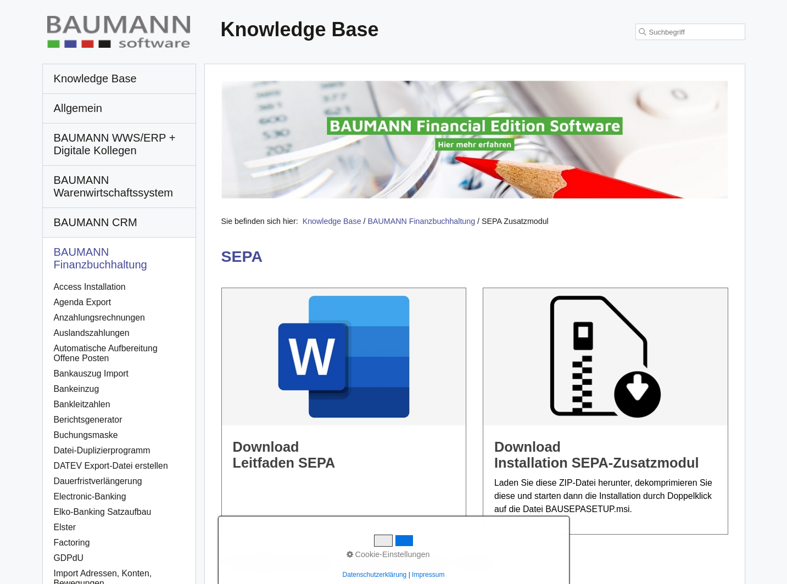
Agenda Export (82, 302)
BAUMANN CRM (95, 222)
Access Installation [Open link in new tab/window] (90, 286)
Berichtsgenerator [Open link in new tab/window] (88, 419)
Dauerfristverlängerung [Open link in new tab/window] (98, 481)
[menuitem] (119, 79)
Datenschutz (479, 562)
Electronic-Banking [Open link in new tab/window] (90, 496)
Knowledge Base (332, 221)
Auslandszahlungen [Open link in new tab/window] (92, 333)
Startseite (359, 562)
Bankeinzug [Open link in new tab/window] (76, 389)
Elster (65, 527)
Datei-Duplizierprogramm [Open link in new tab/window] (102, 450)
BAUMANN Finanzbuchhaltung (100, 258)
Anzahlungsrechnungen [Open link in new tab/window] (99, 317)
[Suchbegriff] (690, 32)
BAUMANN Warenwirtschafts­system (114, 186)
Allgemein (78, 108)
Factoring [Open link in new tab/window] (72, 542)
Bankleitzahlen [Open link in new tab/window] (82, 404)
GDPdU (69, 558)
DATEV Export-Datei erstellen (111, 465)
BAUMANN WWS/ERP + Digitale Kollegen (115, 144)
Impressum (433, 562)
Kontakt (395, 562)
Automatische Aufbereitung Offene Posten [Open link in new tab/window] (106, 353)
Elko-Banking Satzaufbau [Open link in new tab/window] (103, 511)
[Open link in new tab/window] (474, 140)
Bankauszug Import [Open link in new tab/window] (91, 373)
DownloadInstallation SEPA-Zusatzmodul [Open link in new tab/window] (605, 411)
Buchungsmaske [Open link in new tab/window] (86, 435)
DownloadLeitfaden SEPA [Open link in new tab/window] (344, 411)
